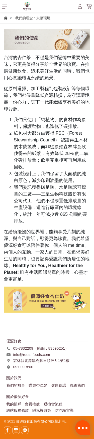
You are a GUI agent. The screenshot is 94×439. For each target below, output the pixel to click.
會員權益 (32, 404)
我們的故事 (15, 385)
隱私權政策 (41, 410)
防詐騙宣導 (64, 410)
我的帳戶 (13, 404)
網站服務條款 (17, 410)
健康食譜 (58, 385)
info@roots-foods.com (31, 354)
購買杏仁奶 (38, 385)
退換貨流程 (53, 404)
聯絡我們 (77, 385)
